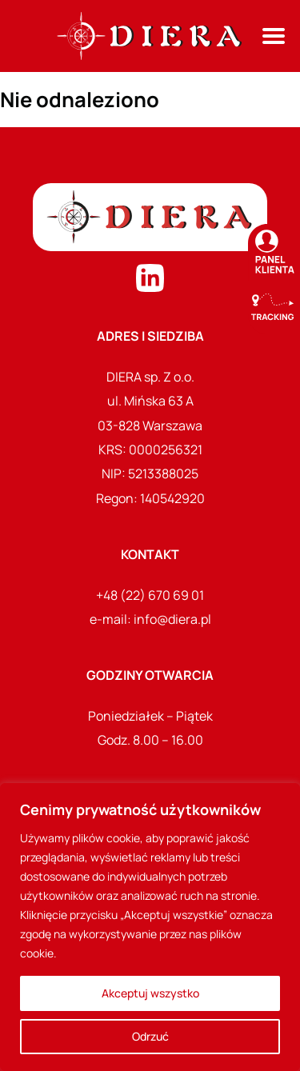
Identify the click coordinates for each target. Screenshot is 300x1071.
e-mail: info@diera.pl (150, 619)
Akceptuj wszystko (150, 993)
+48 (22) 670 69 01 (150, 595)
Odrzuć (150, 1036)
